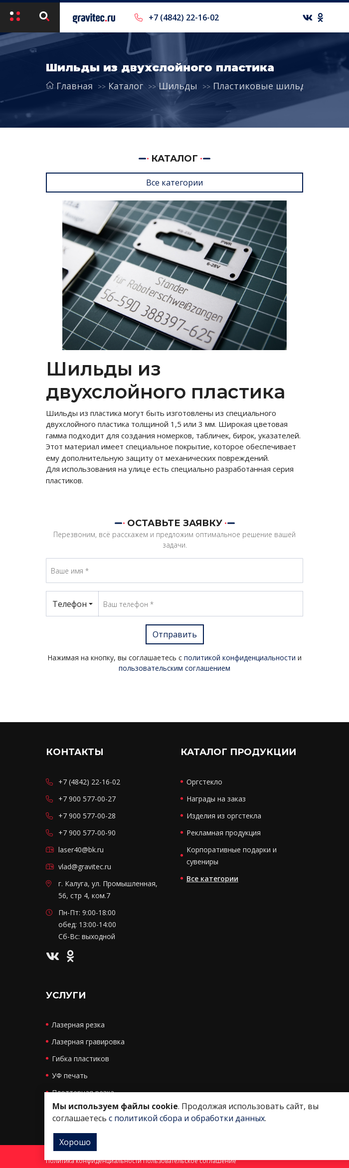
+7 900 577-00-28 (87, 815)
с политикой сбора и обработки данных (187, 1118)
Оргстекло (204, 781)
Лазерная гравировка (88, 1041)
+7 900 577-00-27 (87, 798)
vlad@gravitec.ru (84, 866)
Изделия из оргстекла (223, 815)
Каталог (125, 86)
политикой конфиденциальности (240, 657)
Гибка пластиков (80, 1058)
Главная (69, 86)
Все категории (174, 182)
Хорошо (75, 1142)
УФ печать (70, 1075)
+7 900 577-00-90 (87, 832)
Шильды (178, 86)
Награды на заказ (216, 798)
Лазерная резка (78, 1024)
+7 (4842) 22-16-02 (177, 17)
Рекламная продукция (223, 832)
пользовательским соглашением (174, 668)
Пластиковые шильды (263, 86)
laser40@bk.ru (81, 849)
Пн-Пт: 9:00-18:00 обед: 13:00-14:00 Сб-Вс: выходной (87, 924)
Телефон (69, 603)
